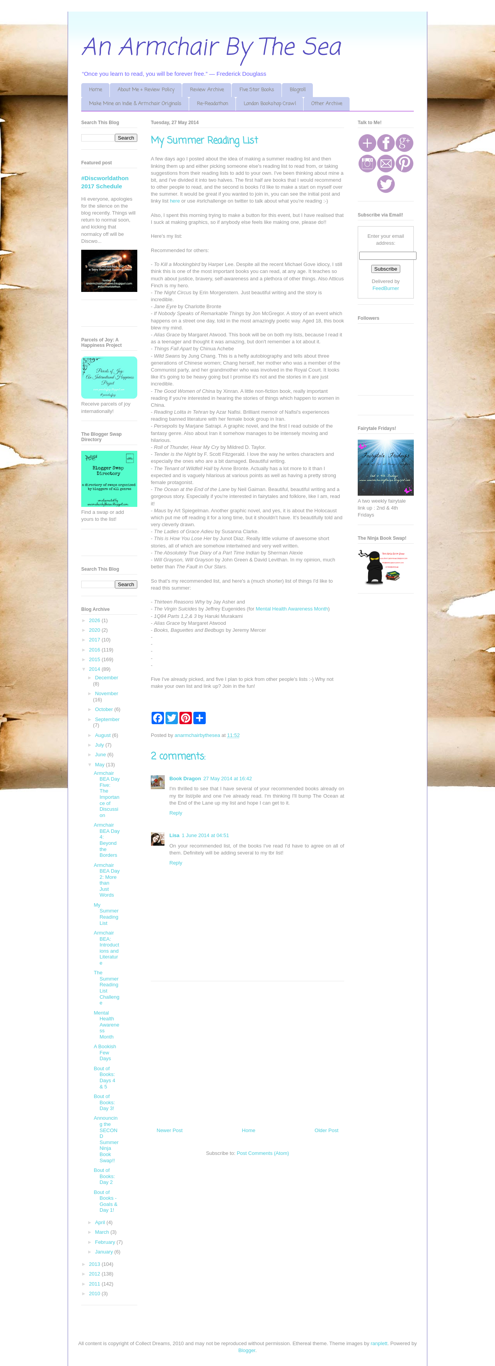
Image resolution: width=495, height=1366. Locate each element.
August (103, 735)
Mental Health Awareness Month (292, 609)
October (104, 709)
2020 (95, 630)
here (175, 201)
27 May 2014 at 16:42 (227, 778)
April (101, 1222)
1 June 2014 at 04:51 (205, 835)
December (106, 677)
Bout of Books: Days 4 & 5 (104, 1078)
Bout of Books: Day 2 (104, 1176)
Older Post (326, 1130)
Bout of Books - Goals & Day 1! (105, 1201)
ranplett (379, 1343)
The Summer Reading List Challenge (106, 988)
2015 (95, 659)
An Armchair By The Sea (210, 48)
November (106, 693)
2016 (95, 650)
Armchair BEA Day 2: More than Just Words (106, 880)
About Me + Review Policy (146, 90)
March (103, 1232)
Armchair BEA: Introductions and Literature (106, 948)
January (104, 1252)
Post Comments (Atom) (263, 1153)
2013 (95, 1264)
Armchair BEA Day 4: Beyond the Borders (106, 840)
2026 (95, 620)
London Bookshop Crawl (270, 103)
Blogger (246, 1350)
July (100, 745)
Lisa (174, 835)
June (101, 754)
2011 (95, 1284)
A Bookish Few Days (105, 1052)
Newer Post (170, 1130)
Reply (175, 813)
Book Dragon (185, 778)
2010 (95, 1293)
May (100, 764)
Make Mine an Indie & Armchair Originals (135, 103)
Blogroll (298, 90)
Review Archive (207, 90)
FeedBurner (385, 288)
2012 (95, 1274)
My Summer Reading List (106, 914)
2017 (95, 640)
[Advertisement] (247, 1051)
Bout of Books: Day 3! (104, 1102)
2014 (95, 669)
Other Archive (326, 103)
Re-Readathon (212, 103)
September (107, 719)
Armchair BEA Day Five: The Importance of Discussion (106, 794)
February (106, 1242)
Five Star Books (256, 90)
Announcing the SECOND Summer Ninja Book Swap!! (106, 1139)
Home (95, 90)
